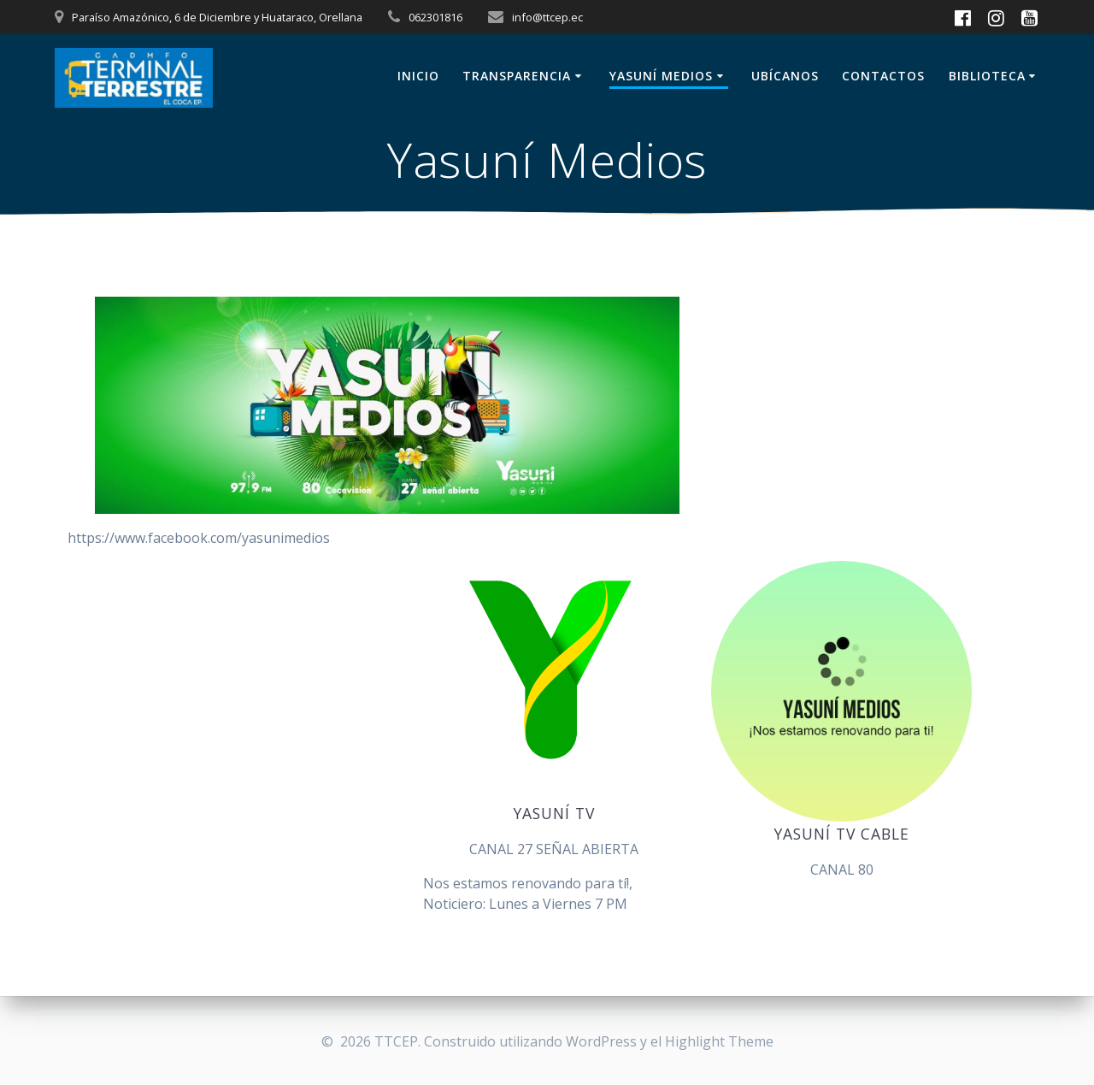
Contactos (883, 76)
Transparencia (516, 76)
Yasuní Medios (661, 76)
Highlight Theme (719, 1041)
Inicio (418, 76)
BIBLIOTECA (987, 76)
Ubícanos (785, 76)
